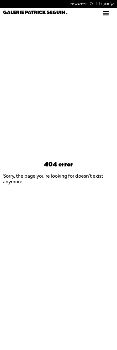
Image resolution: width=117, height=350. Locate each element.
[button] (105, 13)
